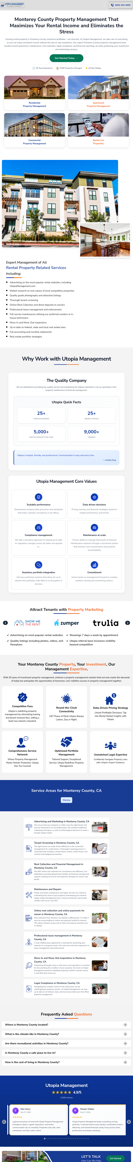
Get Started (115, 1158)
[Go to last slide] (4, 1122)
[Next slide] (129, 1122)
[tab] (44, 1138)
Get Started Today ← (66, 58)
